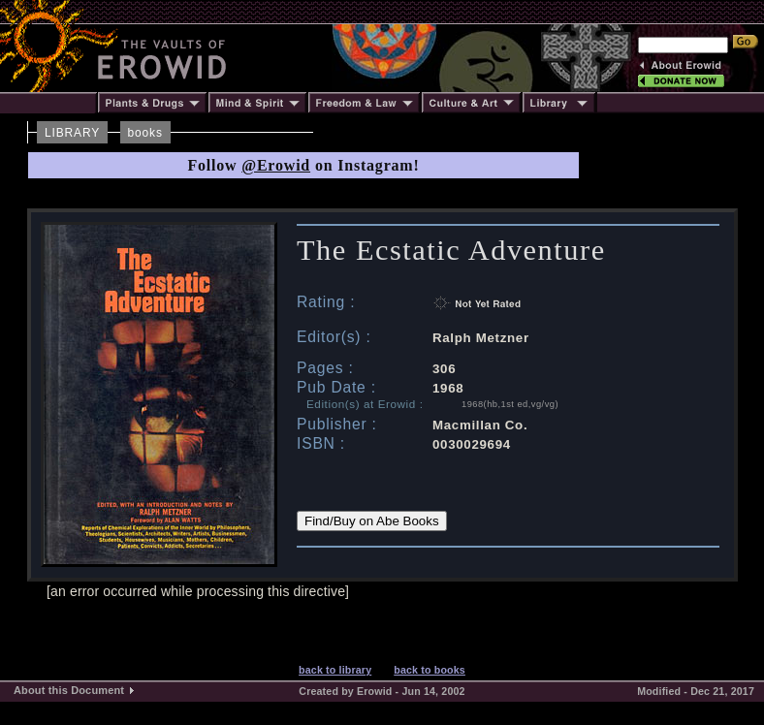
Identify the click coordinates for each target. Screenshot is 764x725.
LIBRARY (72, 133)
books (145, 133)
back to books (429, 670)
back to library (335, 670)
